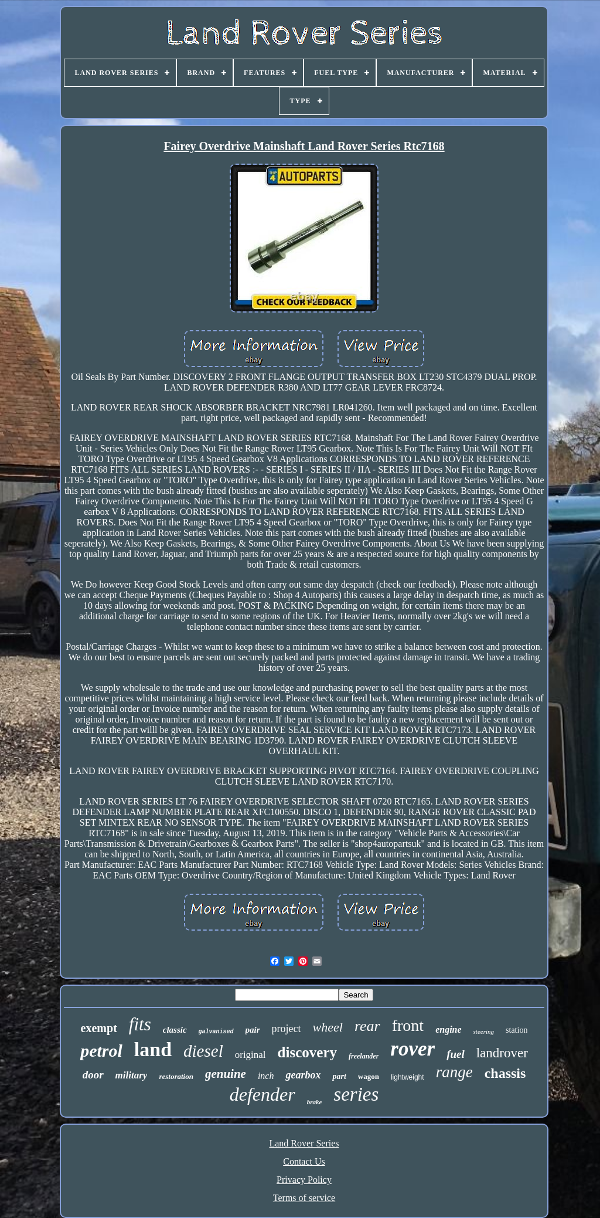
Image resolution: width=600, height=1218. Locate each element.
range (454, 1072)
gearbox (303, 1075)
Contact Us (304, 1161)
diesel (203, 1050)
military (131, 1075)
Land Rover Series (304, 1143)
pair (253, 1029)
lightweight (407, 1077)
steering (483, 1031)
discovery (307, 1052)
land (153, 1049)
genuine (225, 1074)
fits (140, 1024)
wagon (368, 1076)
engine (448, 1029)
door (93, 1074)
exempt (99, 1028)
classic (175, 1029)
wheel (328, 1027)
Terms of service (304, 1198)
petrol (101, 1050)
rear (367, 1025)
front (408, 1025)
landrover (502, 1053)
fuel (455, 1054)
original (250, 1054)
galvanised (216, 1032)
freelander (364, 1056)
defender (262, 1094)
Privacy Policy (304, 1180)
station (516, 1030)
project (286, 1028)
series (356, 1094)
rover (412, 1048)
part (339, 1076)
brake (314, 1101)
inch (266, 1076)
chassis (505, 1073)
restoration (176, 1076)
